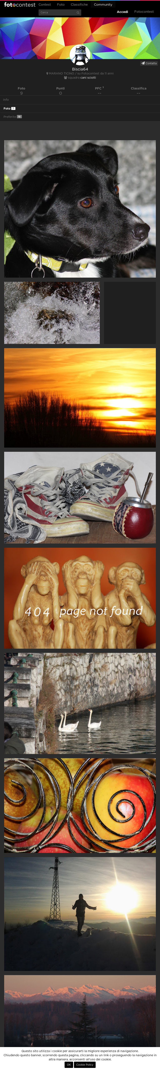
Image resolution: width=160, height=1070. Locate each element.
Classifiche (79, 4)
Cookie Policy (84, 1065)
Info (6, 99)
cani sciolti (88, 77)
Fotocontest (19, 4)
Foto (61, 4)
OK (69, 1065)
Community (103, 4)
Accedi (122, 12)
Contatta (149, 63)
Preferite (13, 116)
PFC (99, 88)
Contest (45, 4)
